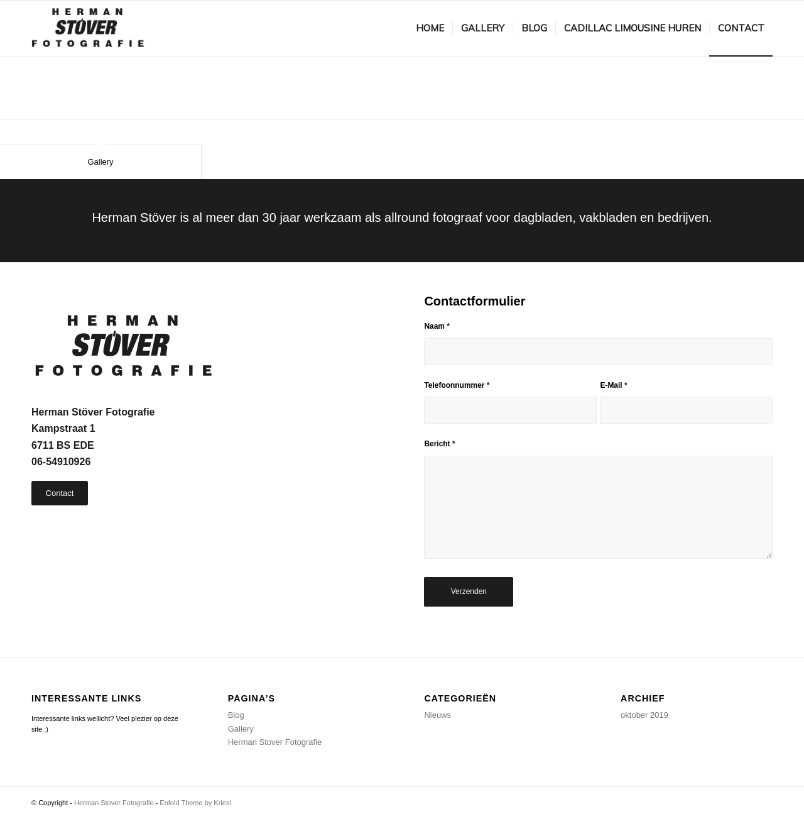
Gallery (100, 162)
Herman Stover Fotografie (275, 742)
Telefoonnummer (456, 385)
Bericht (439, 443)
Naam (437, 326)
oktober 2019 (644, 715)
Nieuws (437, 715)
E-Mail (613, 385)
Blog (236, 715)
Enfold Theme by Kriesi (195, 802)
